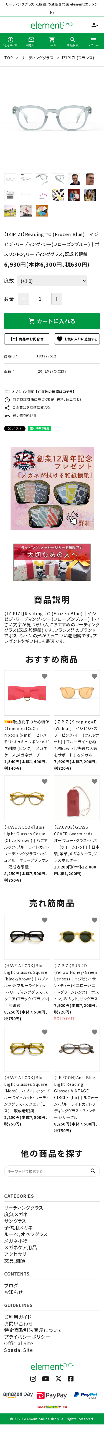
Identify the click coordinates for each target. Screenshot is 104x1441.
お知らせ (13, 1291)
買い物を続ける (20, 415)
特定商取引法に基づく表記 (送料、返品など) (42, 399)
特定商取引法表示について (33, 1330)
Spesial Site (18, 1349)
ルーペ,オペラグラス (26, 1234)
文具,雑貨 (15, 1260)
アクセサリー (17, 1253)
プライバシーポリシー (27, 1336)
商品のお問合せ (27, 339)
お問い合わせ (18, 1323)
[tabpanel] (52, 118)
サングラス (15, 1220)
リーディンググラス (23, 1207)
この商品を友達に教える (27, 407)
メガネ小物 (16, 1240)
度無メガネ (16, 1214)
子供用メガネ (18, 1227)
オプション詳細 (39, 391)
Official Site (18, 1343)
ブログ (11, 1285)
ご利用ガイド (17, 1316)
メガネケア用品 (20, 1247)
